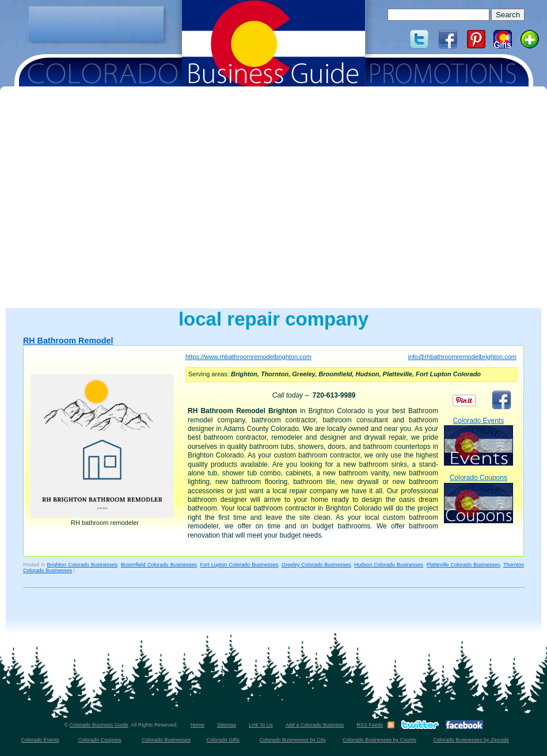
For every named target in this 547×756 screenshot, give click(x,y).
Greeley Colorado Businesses (316, 565)
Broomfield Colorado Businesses (159, 565)
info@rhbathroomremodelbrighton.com (462, 356)
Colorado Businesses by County (379, 740)
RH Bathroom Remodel (68, 340)
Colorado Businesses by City (293, 740)
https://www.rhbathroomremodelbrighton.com (248, 356)
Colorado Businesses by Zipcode (471, 740)
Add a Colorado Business (315, 725)
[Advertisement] (96, 23)
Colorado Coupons (478, 498)
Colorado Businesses (166, 740)
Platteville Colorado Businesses (463, 565)
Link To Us (261, 725)
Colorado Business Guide (99, 725)
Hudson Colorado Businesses (388, 565)
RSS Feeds (369, 725)
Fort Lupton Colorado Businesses (239, 565)
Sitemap (226, 725)
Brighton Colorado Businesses (82, 565)
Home (197, 725)
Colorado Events (478, 441)
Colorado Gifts (223, 740)
